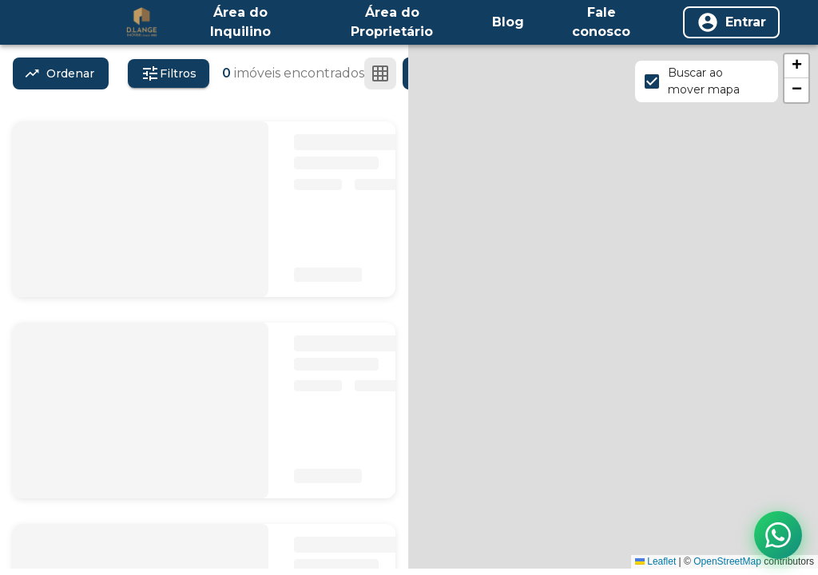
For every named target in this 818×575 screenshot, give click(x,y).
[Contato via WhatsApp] (778, 535)
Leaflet (655, 561)
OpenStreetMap (727, 561)
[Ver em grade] (380, 73)
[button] (796, 66)
